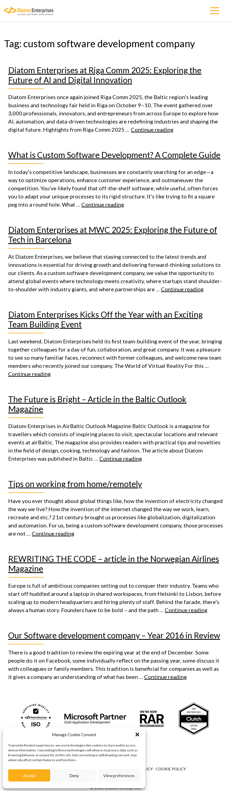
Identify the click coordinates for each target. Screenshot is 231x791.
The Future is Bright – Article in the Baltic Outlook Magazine (97, 404)
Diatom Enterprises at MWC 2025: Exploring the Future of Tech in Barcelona (112, 234)
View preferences (119, 775)
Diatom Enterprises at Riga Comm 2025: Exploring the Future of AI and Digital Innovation (104, 75)
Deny (74, 775)
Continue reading (152, 129)
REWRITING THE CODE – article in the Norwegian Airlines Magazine (113, 563)
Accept (29, 775)
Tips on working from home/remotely (75, 484)
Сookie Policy (171, 769)
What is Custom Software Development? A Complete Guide (114, 155)
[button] (137, 734)
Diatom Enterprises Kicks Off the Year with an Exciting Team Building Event (105, 319)
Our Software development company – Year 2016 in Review (114, 635)
